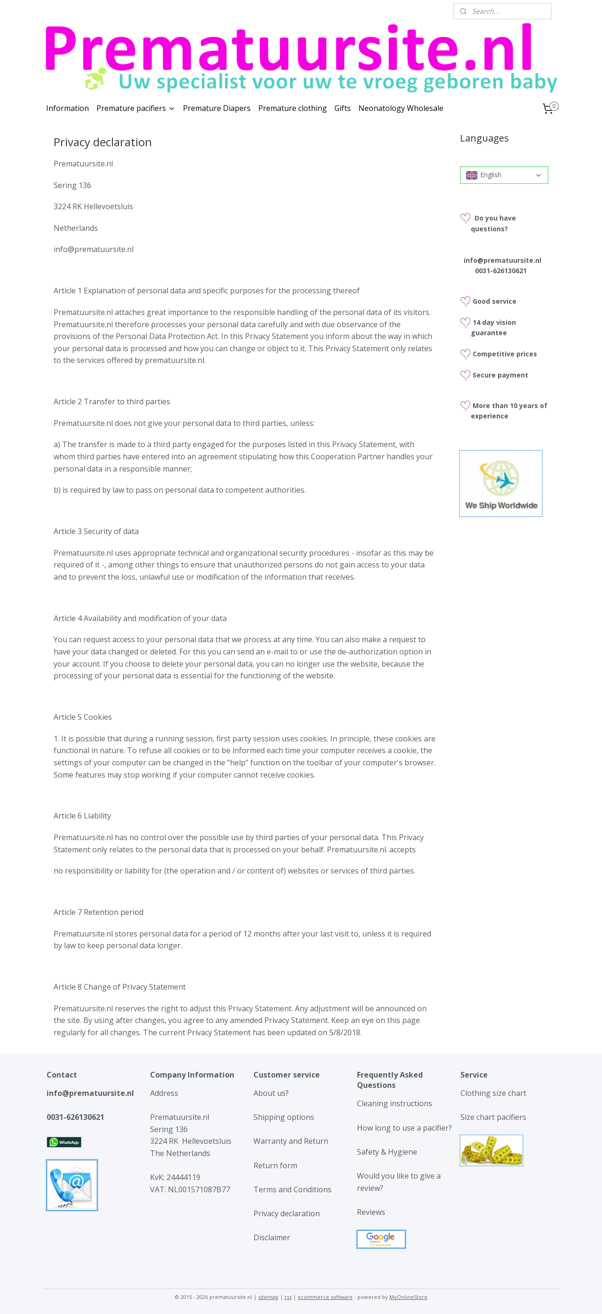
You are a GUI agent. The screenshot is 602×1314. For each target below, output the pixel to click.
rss (288, 1296)
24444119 (182, 1177)
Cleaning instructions (394, 1103)
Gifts (342, 108)
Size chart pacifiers (493, 1117)
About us (269, 1093)
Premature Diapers (217, 108)
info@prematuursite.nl (90, 1093)
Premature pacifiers (135, 108)
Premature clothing (292, 108)
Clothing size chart (493, 1093)
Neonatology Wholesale (401, 108)
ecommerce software (325, 1296)
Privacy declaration (286, 1213)
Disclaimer (271, 1237)
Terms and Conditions (292, 1189)
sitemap (268, 1296)
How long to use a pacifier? (404, 1128)
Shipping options (283, 1117)
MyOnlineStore (408, 1296)
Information (67, 108)
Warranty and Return (290, 1141)
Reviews (371, 1212)
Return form (275, 1165)
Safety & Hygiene (387, 1152)
